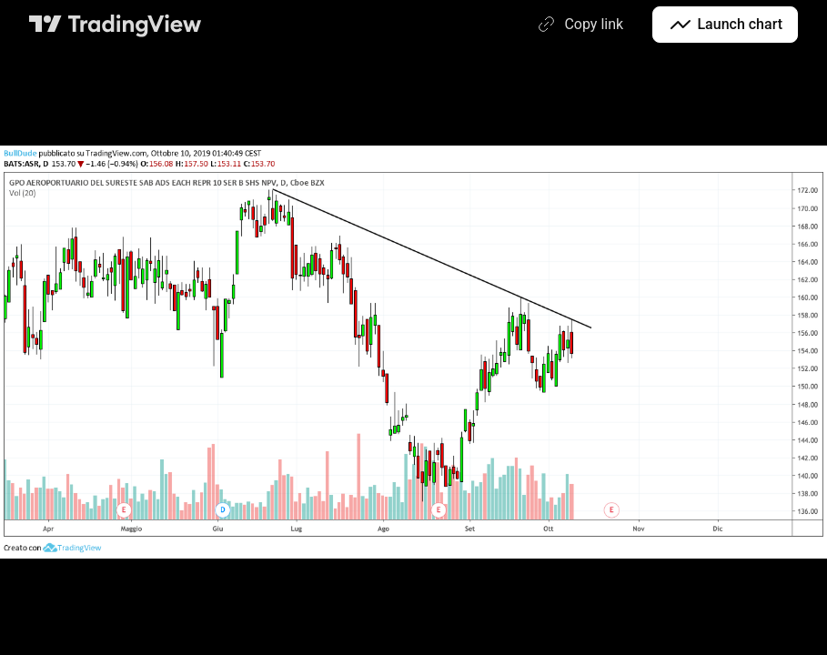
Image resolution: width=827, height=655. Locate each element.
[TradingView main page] (115, 24)
